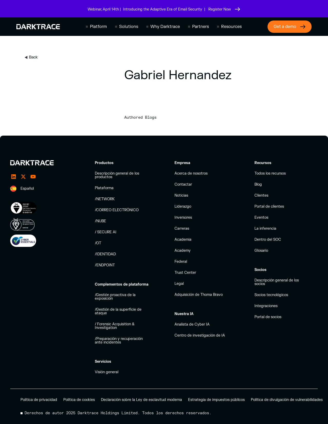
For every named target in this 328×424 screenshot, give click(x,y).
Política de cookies (79, 400)
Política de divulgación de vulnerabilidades (287, 400)
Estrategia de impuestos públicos (216, 400)
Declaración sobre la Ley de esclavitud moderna (141, 400)
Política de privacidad (38, 400)
